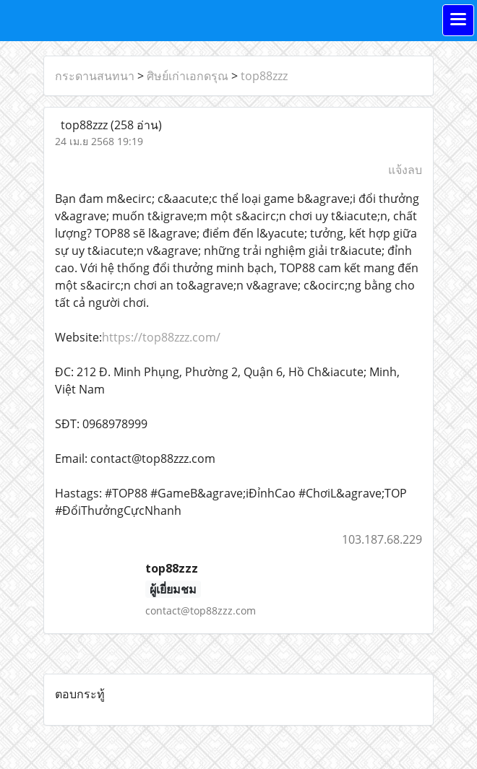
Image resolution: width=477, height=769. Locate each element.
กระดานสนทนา (94, 76)
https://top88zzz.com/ (161, 337)
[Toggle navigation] (458, 20)
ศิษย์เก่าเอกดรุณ (187, 76)
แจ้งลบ (405, 170)
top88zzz (264, 76)
